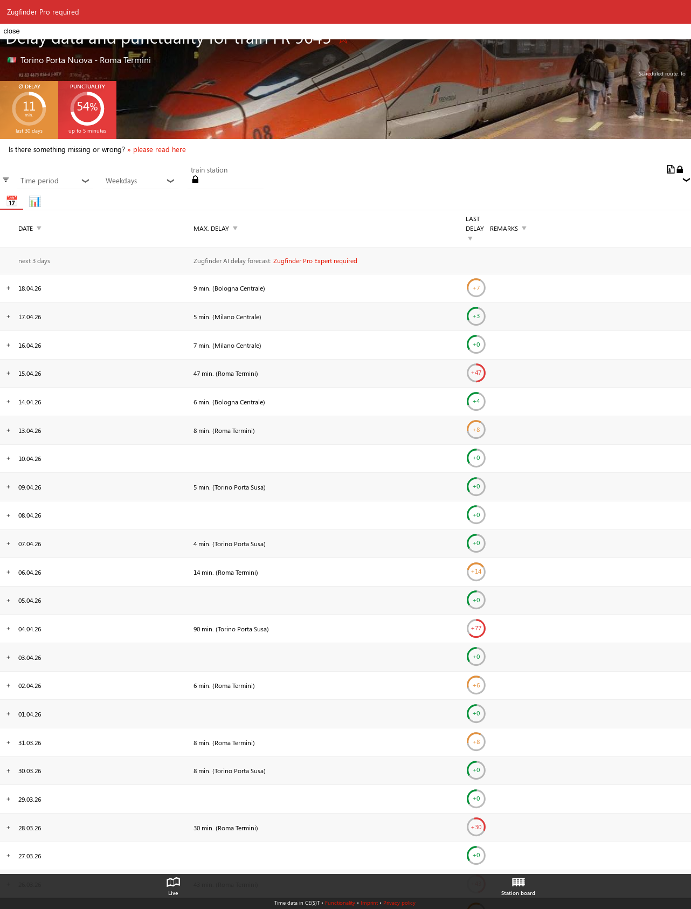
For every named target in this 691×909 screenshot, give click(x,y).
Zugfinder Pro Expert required (315, 260)
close (11, 31)
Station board (518, 883)
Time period (54, 180)
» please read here (156, 149)
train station (209, 170)
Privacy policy (399, 902)
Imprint (369, 902)
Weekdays (140, 180)
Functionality (340, 902)
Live (173, 883)
